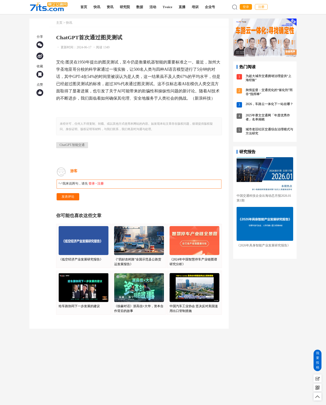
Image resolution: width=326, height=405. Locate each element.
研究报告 (247, 152)
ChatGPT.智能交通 (72, 145)
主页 (59, 22)
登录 (246, 7)
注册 (261, 7)
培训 (195, 7)
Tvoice (168, 7)
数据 (140, 7)
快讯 (97, 7)
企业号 (210, 7)
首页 (84, 7)
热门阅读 (247, 67)
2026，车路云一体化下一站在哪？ (269, 104)
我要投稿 (317, 360)
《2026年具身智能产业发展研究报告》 (263, 245)
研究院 (125, 7)
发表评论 (68, 196)
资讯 (110, 7)
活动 (153, 7)
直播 (182, 7)
